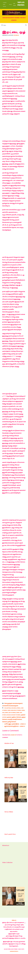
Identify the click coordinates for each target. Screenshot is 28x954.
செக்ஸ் (4, 722)
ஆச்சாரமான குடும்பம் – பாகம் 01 (14, 726)
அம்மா (9, 717)
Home (10, 4)
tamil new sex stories (14, 710)
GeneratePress (14, 951)
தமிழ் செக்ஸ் (12, 722)
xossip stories (16, 715)
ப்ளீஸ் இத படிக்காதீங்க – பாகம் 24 (15, 724)
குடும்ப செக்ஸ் (16, 717)
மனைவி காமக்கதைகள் (10, 706)
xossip (8, 715)
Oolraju (14, 708)
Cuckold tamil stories (4, 4)
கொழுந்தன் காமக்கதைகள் (13, 703)
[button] (26, 25)
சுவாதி (10, 719)
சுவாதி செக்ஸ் (17, 719)
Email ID (14, 920)
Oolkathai (7, 708)
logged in (13, 735)
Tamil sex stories (10, 713)
